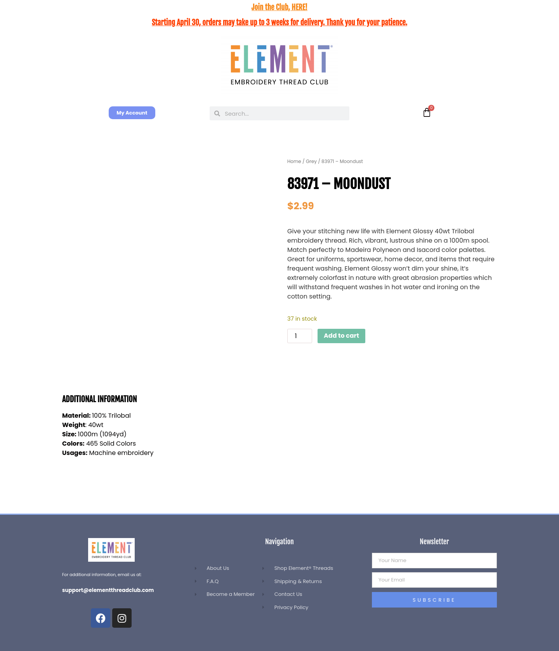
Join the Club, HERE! (279, 7)
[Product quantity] (299, 336)
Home (294, 161)
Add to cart (341, 335)
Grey (311, 161)
